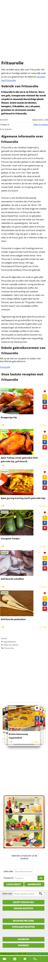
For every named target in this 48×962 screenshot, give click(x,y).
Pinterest (23, 945)
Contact (30, 954)
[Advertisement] (24, 33)
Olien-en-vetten (11, 644)
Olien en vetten (40, 124)
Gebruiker (8, 871)
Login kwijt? (13, 884)
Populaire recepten (23, 926)
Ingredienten (10, 641)
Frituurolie (5, 367)
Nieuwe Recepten (23, 908)
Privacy (36, 954)
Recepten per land (23, 920)
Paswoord (8, 877)
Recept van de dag (23, 902)
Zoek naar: (7, 893)
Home (4, 638)
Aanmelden (34, 884)
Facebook (23, 939)
